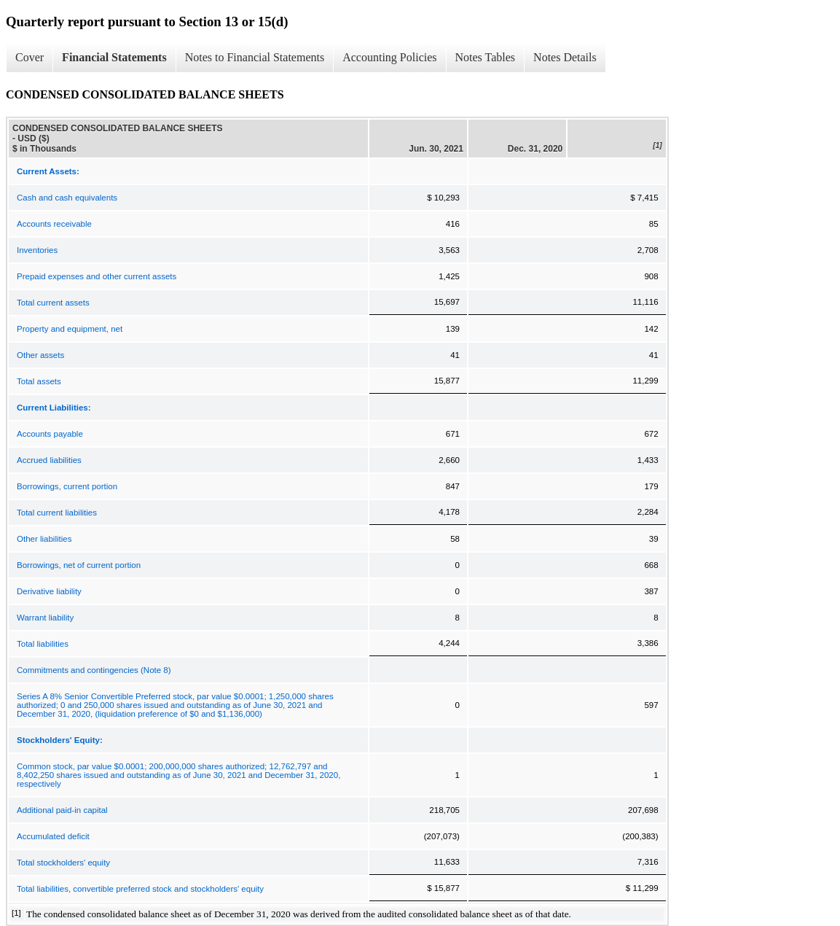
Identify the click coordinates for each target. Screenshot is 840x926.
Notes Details (565, 57)
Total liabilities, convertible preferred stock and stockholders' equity (140, 888)
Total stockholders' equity (63, 862)
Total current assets (53, 302)
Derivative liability (49, 591)
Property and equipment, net (69, 328)
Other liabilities (44, 538)
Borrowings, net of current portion (79, 565)
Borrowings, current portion (67, 486)
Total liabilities (42, 643)
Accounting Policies (389, 57)
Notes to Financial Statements (255, 57)
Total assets (39, 381)
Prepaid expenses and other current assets (96, 276)
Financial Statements (114, 57)
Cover (29, 57)
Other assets (40, 355)
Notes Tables (485, 57)
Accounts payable (50, 433)
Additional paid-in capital (62, 810)
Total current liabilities (57, 512)
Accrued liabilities (49, 460)
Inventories (37, 250)
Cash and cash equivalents (67, 197)
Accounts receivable (54, 223)
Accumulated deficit (53, 836)
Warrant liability (45, 617)
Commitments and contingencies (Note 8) (94, 670)
